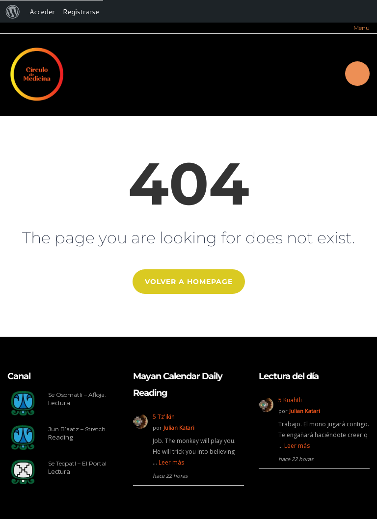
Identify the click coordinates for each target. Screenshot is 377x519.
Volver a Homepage (189, 281)
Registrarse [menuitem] (81, 12)
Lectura (59, 402)
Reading (60, 437)
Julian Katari (178, 427)
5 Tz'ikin (164, 417)
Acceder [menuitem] (42, 12)
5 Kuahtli (290, 400)
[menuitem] (13, 11)
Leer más (171, 462)
